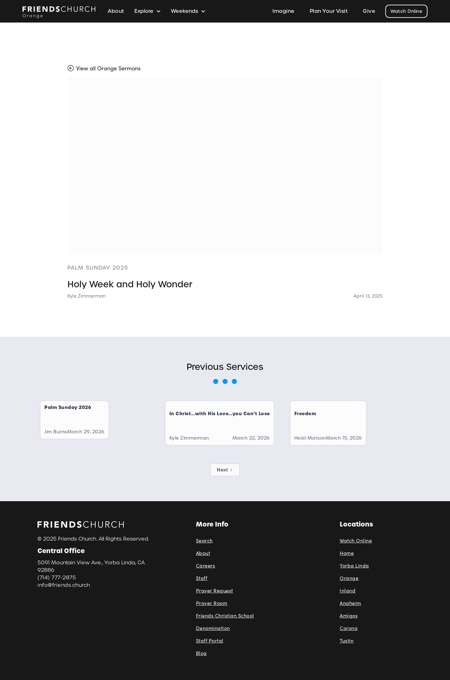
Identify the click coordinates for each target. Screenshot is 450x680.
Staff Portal (209, 640)
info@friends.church (64, 585)
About (116, 11)
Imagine (283, 11)
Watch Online (406, 11)
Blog (201, 653)
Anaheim (350, 603)
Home (347, 553)
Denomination (213, 628)
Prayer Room (212, 603)
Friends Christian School (225, 615)
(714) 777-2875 (57, 577)
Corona (349, 628)
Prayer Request (214, 590)
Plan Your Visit (329, 11)
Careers (205, 565)
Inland (347, 590)
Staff (202, 578)
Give (369, 11)
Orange (349, 578)
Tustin (346, 640)
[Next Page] (225, 470)
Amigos (349, 615)
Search (204, 540)
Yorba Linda (354, 565)
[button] (147, 11)
